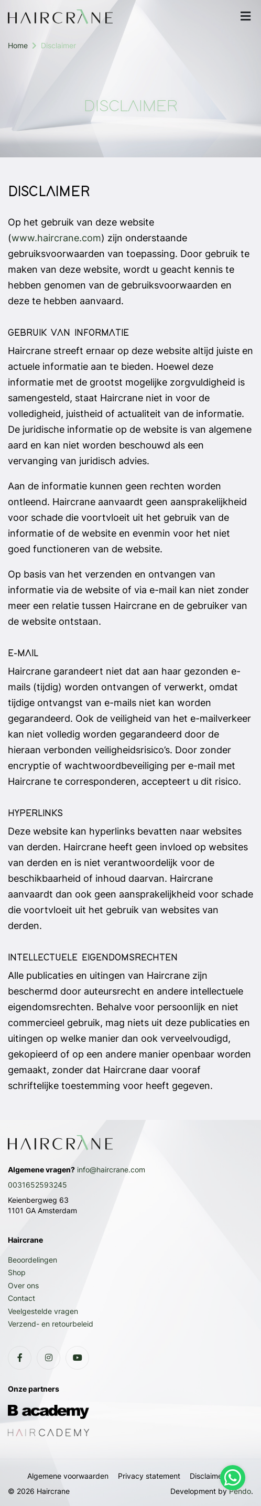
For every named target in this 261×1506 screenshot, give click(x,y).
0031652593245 (37, 1184)
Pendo (240, 1491)
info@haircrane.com (111, 1169)
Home (18, 45)
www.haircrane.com (56, 237)
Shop (17, 1272)
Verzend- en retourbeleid (50, 1323)
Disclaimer (207, 1475)
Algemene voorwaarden (67, 1475)
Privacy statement (149, 1475)
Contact (21, 1298)
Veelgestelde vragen (43, 1311)
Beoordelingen (32, 1259)
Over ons (23, 1285)
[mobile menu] (245, 16)
